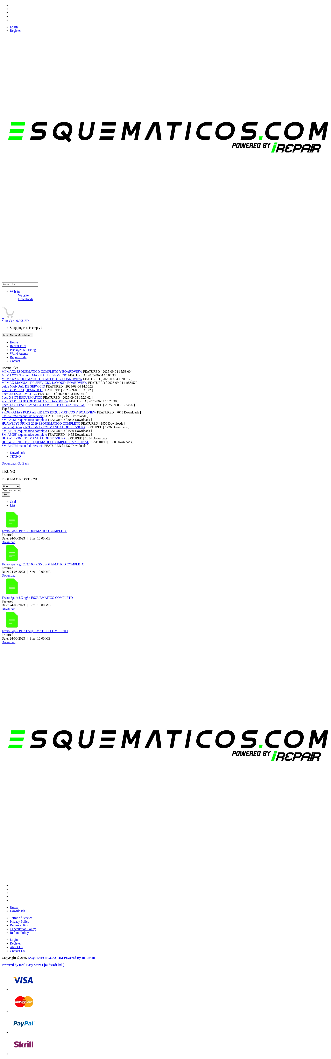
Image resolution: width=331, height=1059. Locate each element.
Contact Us (17, 951)
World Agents (19, 353)
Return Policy (19, 925)
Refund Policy (19, 932)
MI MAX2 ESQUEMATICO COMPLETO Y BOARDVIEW (42, 379)
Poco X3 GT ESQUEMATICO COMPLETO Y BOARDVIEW (43, 405)
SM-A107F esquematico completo (24, 431)
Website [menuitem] (23, 295)
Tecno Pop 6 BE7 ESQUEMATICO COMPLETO (34, 531)
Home (14, 342)
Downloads (17, 452)
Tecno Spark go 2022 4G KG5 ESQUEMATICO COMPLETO (43, 564)
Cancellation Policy (23, 929)
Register (15, 30)
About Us (16, 947)
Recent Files (18, 346)
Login (14, 27)
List (12, 505)
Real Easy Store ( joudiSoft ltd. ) (41, 965)
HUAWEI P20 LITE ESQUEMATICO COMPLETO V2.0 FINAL (45, 442)
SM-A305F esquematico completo (24, 434)
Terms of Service (21, 918)
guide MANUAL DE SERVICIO (23, 386)
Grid (13, 501)
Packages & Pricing (23, 349)
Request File (18, 357)
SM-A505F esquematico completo (24, 419)
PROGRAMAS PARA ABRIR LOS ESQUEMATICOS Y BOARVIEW (49, 412)
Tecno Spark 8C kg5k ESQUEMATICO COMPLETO (37, 597)
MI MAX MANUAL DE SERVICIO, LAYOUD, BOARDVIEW (44, 382)
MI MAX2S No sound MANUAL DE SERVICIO (34, 375)
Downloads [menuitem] (25, 299)
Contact (15, 361)
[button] (3, 307)
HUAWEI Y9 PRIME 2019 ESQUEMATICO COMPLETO (41, 423)
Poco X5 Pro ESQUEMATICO (22, 390)
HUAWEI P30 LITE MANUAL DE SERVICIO (33, 438)
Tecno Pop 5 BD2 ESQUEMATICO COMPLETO (35, 631)
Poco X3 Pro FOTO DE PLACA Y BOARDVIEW (35, 401)
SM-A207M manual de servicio (22, 416)
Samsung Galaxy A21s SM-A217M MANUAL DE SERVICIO (43, 427)
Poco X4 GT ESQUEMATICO (22, 397)
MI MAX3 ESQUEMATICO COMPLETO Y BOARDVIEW (42, 371)
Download (8, 542)
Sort (5, 494)
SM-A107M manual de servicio (22, 445)
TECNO (15, 456)
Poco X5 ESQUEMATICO (19, 394)
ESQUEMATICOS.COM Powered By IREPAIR (61, 958)
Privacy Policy (19, 921)
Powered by (10, 965)
